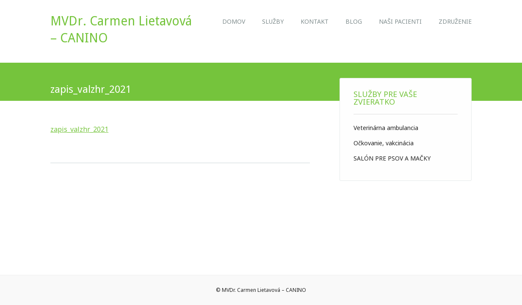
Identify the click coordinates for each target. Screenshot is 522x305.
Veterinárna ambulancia (386, 128)
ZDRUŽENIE (455, 21)
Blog (353, 21)
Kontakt (315, 21)
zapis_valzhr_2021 (79, 129)
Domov (233, 21)
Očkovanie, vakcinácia (384, 143)
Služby (273, 21)
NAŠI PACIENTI (400, 21)
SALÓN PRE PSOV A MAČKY (392, 158)
